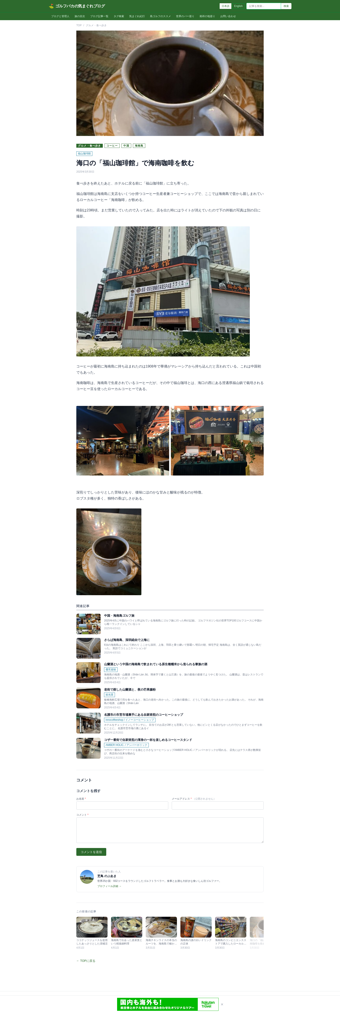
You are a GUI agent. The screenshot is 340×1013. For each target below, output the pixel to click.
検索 (286, 6)
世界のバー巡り (185, 16)
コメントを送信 (91, 852)
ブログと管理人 (60, 16)
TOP (79, 25)
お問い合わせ (228, 16)
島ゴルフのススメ (160, 16)
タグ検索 (119, 16)
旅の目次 (80, 16)
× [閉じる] (222, 1004)
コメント (82, 814)
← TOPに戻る (85, 960)
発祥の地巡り (207, 16)
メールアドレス (194, 798)
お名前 (81, 798)
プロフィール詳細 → (109, 886)
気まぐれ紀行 (137, 16)
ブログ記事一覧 (99, 16)
